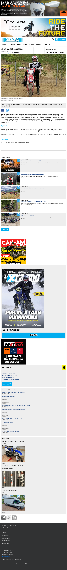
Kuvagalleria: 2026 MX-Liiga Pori (10, 379)
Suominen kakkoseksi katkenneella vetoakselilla (13, 409)
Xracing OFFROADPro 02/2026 (11, 330)
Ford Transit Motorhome (9, 490)
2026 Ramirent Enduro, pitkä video (10, 431)
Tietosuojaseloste (6, 540)
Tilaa (51, 44)
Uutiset (12, 44)
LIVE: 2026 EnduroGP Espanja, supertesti (32, 188)
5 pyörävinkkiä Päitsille (7, 422)
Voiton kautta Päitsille (7, 427)
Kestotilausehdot (6, 538)
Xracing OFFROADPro (10, 53)
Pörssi (38, 44)
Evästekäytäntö (5, 543)
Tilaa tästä (33, 335)
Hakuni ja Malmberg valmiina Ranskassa (32, 174)
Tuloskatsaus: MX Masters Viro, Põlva (31, 161)
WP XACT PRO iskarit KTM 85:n (12, 466)
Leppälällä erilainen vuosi (8, 373)
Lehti (45, 44)
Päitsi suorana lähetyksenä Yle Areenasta (12, 418)
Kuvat (25, 44)
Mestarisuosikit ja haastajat (8, 396)
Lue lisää (23, 164)
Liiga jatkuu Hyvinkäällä (27, 215)
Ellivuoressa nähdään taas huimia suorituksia (33, 201)
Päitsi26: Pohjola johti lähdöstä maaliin (11, 401)
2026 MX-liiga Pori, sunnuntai (9, 375)
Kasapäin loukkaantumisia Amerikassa (11, 414)
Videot (19, 44)
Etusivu (4, 44)
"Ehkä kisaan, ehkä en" (8, 371)
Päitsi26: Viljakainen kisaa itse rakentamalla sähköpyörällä (16, 405)
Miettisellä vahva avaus (8, 377)
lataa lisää (5, 229)
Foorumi (32, 44)
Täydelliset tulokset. (6, 126)
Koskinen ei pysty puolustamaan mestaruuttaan (13, 392)
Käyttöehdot (5, 542)
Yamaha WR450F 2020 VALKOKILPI (13, 441)
